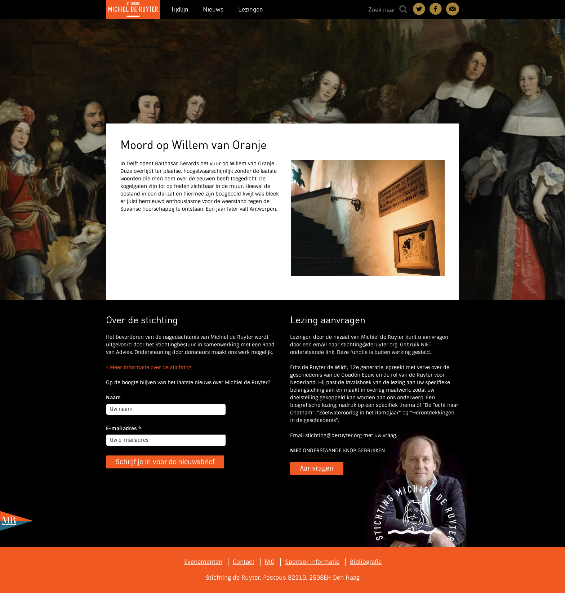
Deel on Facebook (436, 9)
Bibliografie (366, 562)
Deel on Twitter (419, 9)
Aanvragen (317, 468)
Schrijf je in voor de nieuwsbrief (165, 462)
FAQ (269, 562)
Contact (452, 9)
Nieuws (213, 9)
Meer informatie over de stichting (150, 367)
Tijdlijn (179, 9)
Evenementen (203, 562)
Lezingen (250, 9)
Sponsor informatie (312, 562)
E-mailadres (123, 428)
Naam (113, 397)
